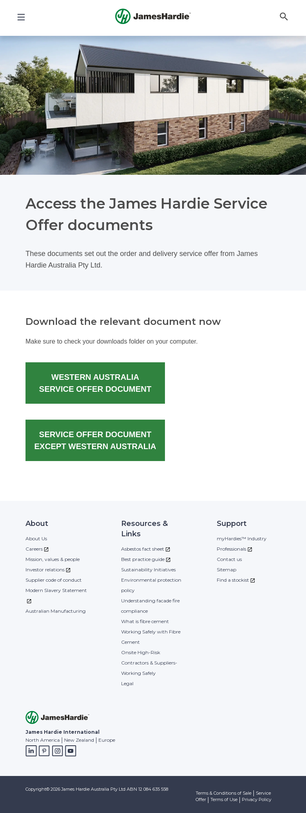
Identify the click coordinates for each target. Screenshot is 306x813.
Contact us (229, 559)
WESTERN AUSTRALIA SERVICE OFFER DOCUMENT (95, 383)
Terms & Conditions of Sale (223, 793)
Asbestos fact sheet (142, 549)
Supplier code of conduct (54, 580)
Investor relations (45, 570)
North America (43, 740)
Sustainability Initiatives (148, 570)
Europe (106, 740)
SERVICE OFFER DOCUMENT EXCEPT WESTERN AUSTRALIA (95, 440)
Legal (127, 683)
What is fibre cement (145, 621)
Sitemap (226, 570)
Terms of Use (223, 799)
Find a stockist (233, 580)
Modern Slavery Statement (56, 590)
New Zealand (79, 740)
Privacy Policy (256, 799)
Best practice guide (143, 559)
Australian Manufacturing (56, 611)
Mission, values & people (53, 559)
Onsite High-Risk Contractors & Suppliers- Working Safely (149, 662)
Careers (34, 549)
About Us (36, 538)
